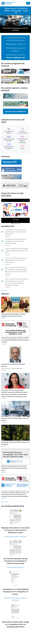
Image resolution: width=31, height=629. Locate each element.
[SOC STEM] (11, 223)
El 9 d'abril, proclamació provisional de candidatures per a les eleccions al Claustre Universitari (15, 241)
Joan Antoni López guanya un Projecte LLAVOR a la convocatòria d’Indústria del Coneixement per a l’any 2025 (15, 340)
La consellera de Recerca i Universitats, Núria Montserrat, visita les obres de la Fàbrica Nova (15, 232)
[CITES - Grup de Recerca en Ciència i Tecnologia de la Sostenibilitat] (14, 223)
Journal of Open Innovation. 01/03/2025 (15, 536)
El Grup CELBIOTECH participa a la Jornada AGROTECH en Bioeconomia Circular (13, 315)
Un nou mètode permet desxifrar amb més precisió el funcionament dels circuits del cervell (16, 250)
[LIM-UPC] (15, 223)
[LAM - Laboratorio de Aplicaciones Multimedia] (16, 223)
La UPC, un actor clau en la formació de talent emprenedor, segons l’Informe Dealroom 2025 (16, 260)
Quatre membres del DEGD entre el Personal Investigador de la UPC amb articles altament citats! (14, 468)
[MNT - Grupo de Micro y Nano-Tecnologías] (19, 223)
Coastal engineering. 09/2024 (15, 567)
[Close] (28, 3)
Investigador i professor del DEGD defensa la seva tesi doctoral (15, 443)
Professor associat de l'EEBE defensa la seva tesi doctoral (15, 419)
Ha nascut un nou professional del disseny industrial (13, 365)
